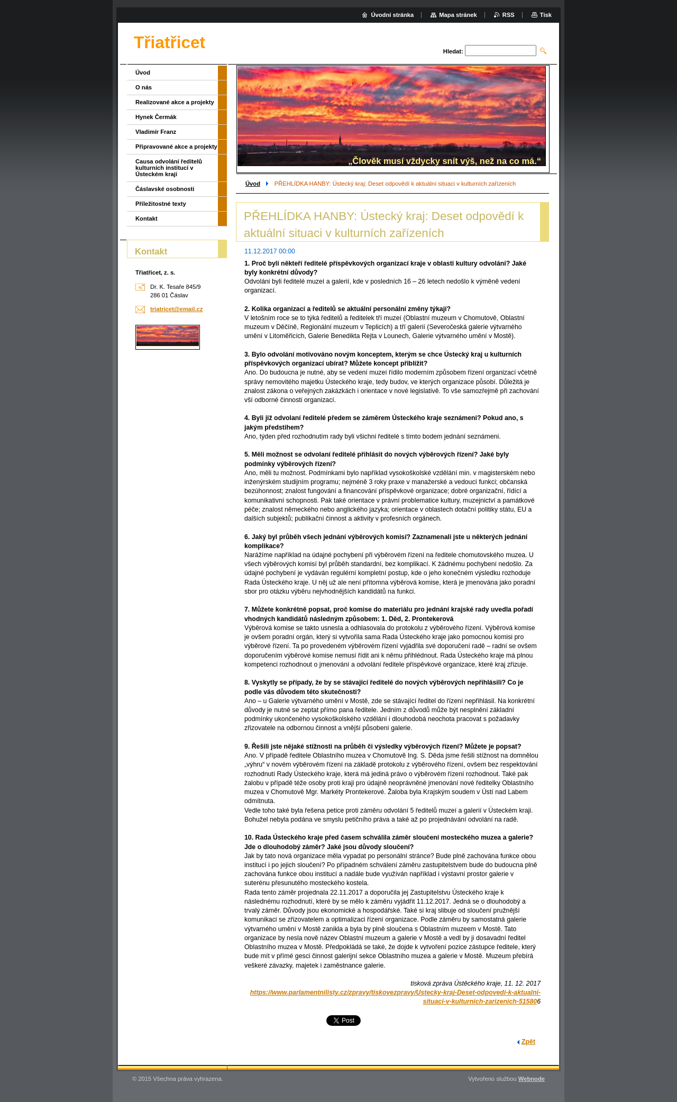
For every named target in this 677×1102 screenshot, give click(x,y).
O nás (143, 87)
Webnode (531, 1079)
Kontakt (146, 218)
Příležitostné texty (160, 204)
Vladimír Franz (155, 132)
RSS (508, 15)
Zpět (528, 1041)
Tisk (546, 15)
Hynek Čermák (156, 117)
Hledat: (453, 51)
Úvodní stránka (392, 15)
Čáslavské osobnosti (164, 189)
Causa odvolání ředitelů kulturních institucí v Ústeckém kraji (168, 167)
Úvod (252, 183)
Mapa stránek (458, 15)
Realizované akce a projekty (174, 102)
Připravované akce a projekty (176, 146)
